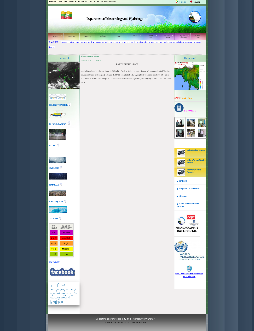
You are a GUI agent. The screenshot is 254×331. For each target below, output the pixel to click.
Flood (53, 145)
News (118, 35)
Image (134, 35)
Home (55, 35)
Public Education (182, 36)
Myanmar (183, 2)
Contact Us (198, 36)
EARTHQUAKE (56, 201)
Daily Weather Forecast (196, 150)
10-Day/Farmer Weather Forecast (196, 161)
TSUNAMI (54, 218)
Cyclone (54, 168)
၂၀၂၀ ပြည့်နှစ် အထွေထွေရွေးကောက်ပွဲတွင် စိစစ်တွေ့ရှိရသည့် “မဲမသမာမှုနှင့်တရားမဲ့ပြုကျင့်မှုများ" (63, 293)
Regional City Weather (189, 188)
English (196, 2)
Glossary (183, 196)
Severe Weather (60, 105)
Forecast (71, 35)
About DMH (150, 36)
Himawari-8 (63, 58)
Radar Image (190, 58)
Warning (86, 35)
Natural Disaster (166, 36)
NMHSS (183, 181)
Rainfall (54, 184)
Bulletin (102, 35)
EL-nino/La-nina (57, 124)
